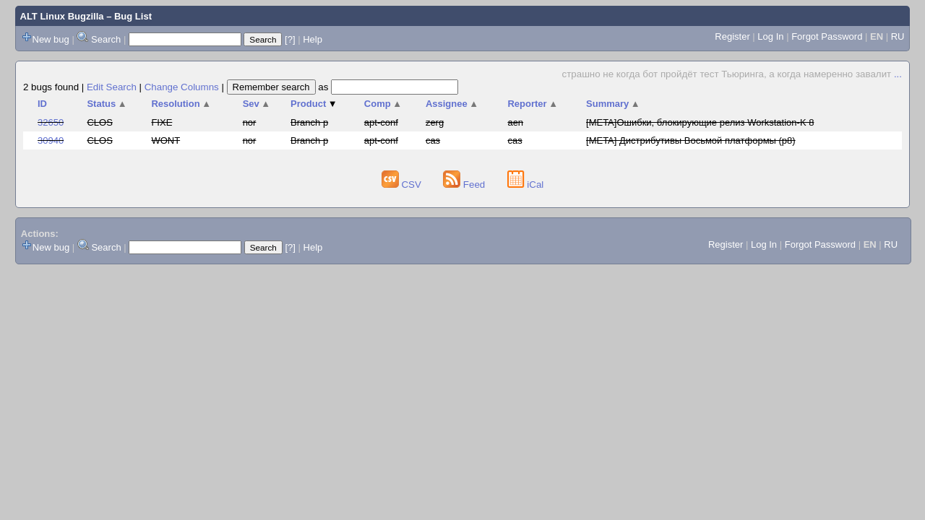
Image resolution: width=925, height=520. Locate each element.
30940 (51, 140)
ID (42, 103)
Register (732, 36)
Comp (383, 103)
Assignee (452, 103)
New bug (51, 39)
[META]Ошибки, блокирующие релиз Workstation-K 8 (700, 122)
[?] (290, 39)
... (898, 74)
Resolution (181, 103)
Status (106, 103)
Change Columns (182, 87)
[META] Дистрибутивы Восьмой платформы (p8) (691, 140)
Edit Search (112, 87)
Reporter (532, 103)
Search (106, 39)
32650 (51, 122)
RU (898, 36)
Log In (770, 36)
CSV (403, 184)
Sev (257, 103)
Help (312, 39)
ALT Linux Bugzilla (62, 16)
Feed (465, 184)
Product (314, 103)
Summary (613, 103)
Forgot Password (826, 36)
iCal (525, 184)
